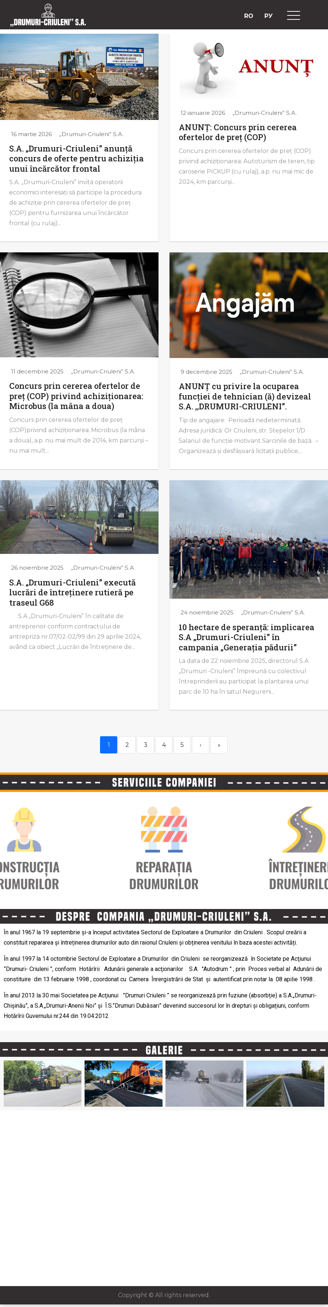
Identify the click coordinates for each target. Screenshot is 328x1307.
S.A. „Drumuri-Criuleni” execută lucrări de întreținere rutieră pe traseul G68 (72, 592)
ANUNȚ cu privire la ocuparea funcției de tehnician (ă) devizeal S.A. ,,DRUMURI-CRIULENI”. (245, 396)
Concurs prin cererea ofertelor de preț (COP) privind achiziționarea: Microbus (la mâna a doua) (76, 395)
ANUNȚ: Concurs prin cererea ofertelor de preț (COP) (238, 132)
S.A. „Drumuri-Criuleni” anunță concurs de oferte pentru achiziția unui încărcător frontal (76, 158)
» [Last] (219, 744)
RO (248, 15)
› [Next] (201, 744)
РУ (268, 15)
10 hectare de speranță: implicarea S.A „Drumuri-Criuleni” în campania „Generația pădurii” (246, 637)
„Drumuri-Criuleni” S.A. (91, 134)
